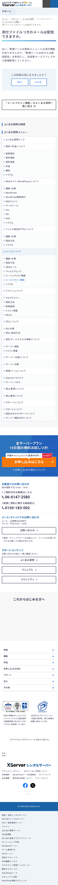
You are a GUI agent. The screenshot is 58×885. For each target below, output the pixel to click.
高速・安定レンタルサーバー (14, 815)
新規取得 (10, 306)
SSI (7, 214)
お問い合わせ (27, 530)
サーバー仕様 (12, 364)
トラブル (9, 175)
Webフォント (11, 201)
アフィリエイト (41, 778)
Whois (9, 315)
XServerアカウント (15, 378)
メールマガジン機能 (15, 280)
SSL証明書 (6, 834)
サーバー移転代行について (19, 418)
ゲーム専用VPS (8, 850)
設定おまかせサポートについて (20, 413)
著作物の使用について (22, 778)
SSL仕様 (10, 328)
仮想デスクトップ (9, 858)
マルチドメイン (12, 298)
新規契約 (10, 153)
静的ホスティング (9, 869)
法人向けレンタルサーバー (13, 819)
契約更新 (10, 158)
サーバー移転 (12, 346)
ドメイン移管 (12, 310)
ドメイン (6, 827)
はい (19, 82)
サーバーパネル (13, 382)
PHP (8, 218)
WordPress (11, 193)
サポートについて (14, 409)
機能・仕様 (11, 188)
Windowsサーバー (10, 846)
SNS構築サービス (9, 861)
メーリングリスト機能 (16, 275)
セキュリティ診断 (9, 877)
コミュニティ (27, 579)
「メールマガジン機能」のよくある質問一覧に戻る (29, 105)
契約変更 (10, 162)
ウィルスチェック (13, 271)
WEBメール (11, 267)
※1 (31, 3)
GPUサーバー (7, 854)
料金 (8, 166)
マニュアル (27, 569)
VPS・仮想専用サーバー (12, 823)
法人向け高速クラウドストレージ (16, 838)
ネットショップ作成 (10, 842)
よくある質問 (27, 560)
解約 (8, 170)
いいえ (38, 82)
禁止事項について (14, 396)
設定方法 (10, 241)
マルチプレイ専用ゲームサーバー (16, 865)
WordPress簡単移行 (16, 197)
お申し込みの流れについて (30, 470)
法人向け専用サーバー (11, 831)
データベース (12, 205)
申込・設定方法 (13, 333)
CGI (7, 210)
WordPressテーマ (9, 873)
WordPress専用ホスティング (14, 881)
